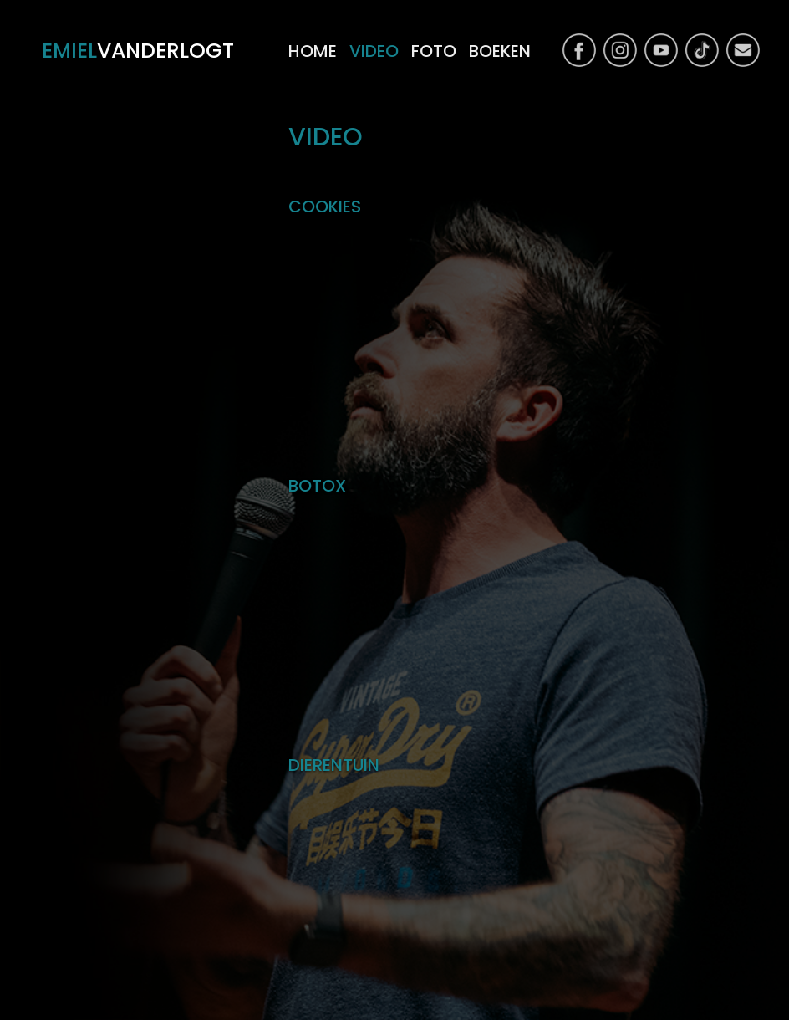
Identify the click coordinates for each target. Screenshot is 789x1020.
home (312, 51)
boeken (500, 51)
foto (433, 51)
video (374, 51)
